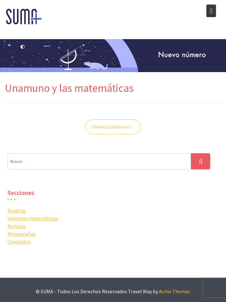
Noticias (16, 226)
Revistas (16, 210)
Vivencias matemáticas (32, 218)
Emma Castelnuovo (110, 127)
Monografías (21, 234)
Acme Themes (174, 291)
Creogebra (19, 241)
